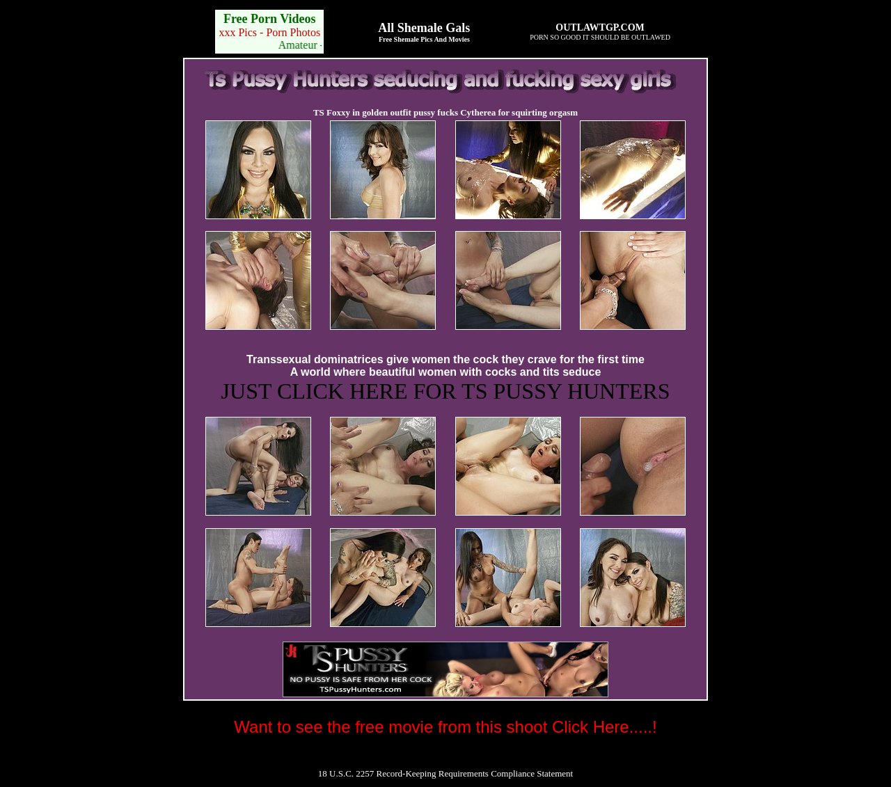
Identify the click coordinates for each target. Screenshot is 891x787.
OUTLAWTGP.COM (599, 27)
